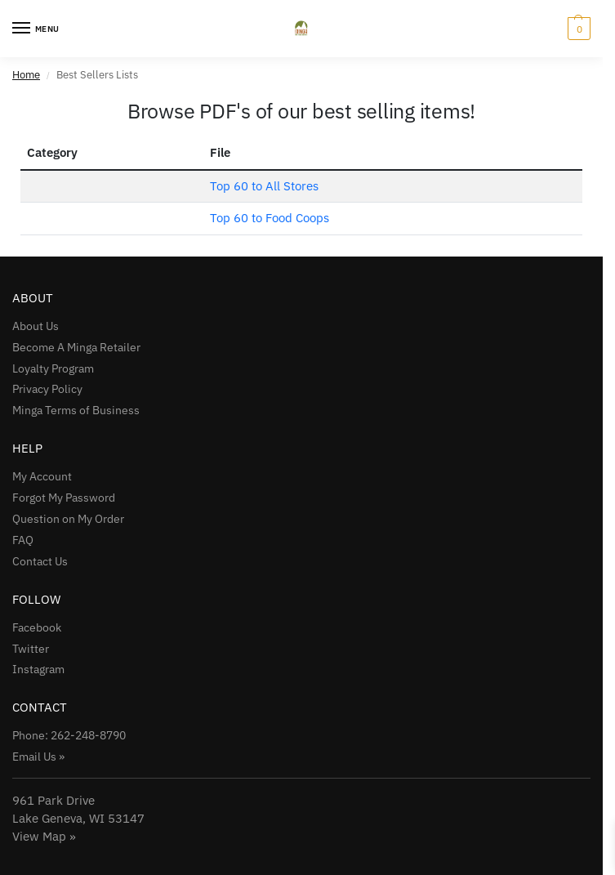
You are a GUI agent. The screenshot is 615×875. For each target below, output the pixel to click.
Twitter (30, 648)
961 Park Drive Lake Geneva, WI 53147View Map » (78, 818)
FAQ (22, 540)
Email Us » (38, 756)
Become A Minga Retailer (76, 347)
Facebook (36, 627)
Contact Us (40, 561)
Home (26, 75)
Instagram (38, 669)
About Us (35, 326)
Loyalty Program (53, 368)
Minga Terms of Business (76, 410)
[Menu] (36, 28)
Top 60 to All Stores (264, 186)
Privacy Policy (47, 389)
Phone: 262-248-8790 (69, 735)
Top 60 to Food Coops (269, 217)
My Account (42, 476)
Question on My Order (68, 518)
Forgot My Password (63, 497)
